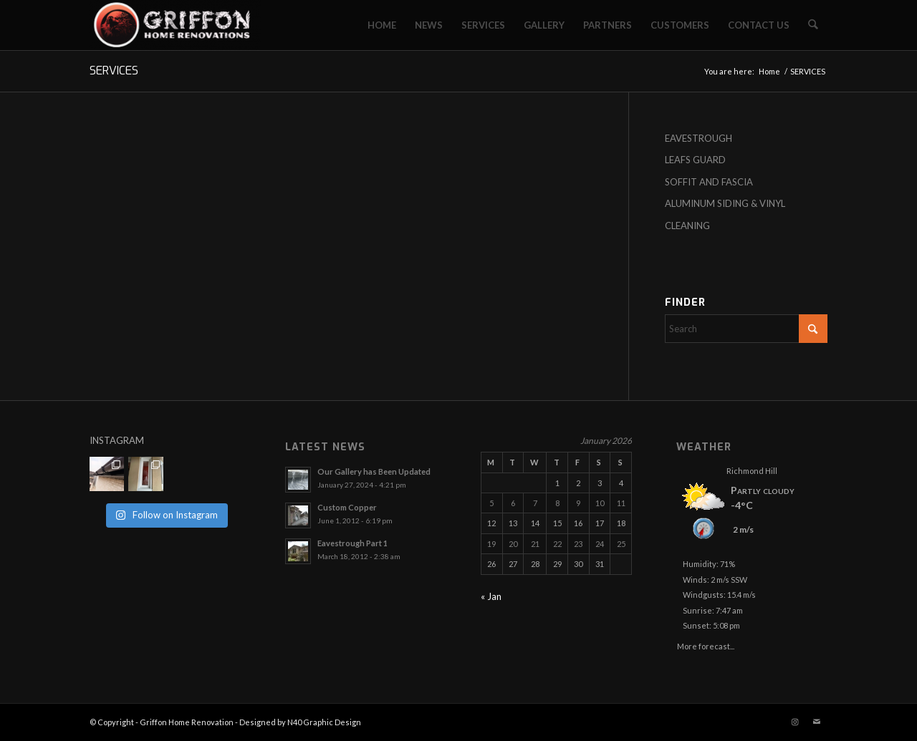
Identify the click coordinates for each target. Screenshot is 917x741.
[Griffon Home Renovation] (175, 25)
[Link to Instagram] (795, 721)
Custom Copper (347, 507)
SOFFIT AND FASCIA (709, 182)
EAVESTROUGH (698, 138)
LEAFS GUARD (695, 159)
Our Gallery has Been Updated (374, 471)
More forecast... (705, 643)
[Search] (813, 25)
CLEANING (687, 225)
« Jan (491, 596)
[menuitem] (382, 25)
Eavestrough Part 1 (352, 543)
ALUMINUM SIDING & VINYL (725, 203)
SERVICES (114, 70)
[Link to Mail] (816, 721)
